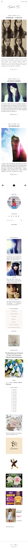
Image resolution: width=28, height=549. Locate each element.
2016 (14, 404)
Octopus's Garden (14, 81)
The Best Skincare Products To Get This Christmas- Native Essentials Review (14, 355)
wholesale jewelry (10, 526)
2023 (14, 393)
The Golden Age (13, 126)
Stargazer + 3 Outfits (14, 17)
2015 (14, 405)
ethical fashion (14, 324)
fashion (14, 316)
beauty (14, 319)
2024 (14, 392)
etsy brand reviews (14, 327)
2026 (14, 389)
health (14, 322)
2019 (14, 399)
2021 (14, 396)
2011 (14, 411)
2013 (14, 408)
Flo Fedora (14, 277)
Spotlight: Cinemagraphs (14, 299)
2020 (14, 398)
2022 (14, 395)
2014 (14, 407)
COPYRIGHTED (14, 546)
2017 (14, 402)
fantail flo (12, 544)
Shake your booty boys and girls (14, 254)
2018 (14, 401)
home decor (14, 313)
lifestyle (14, 311)
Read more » (14, 69)
